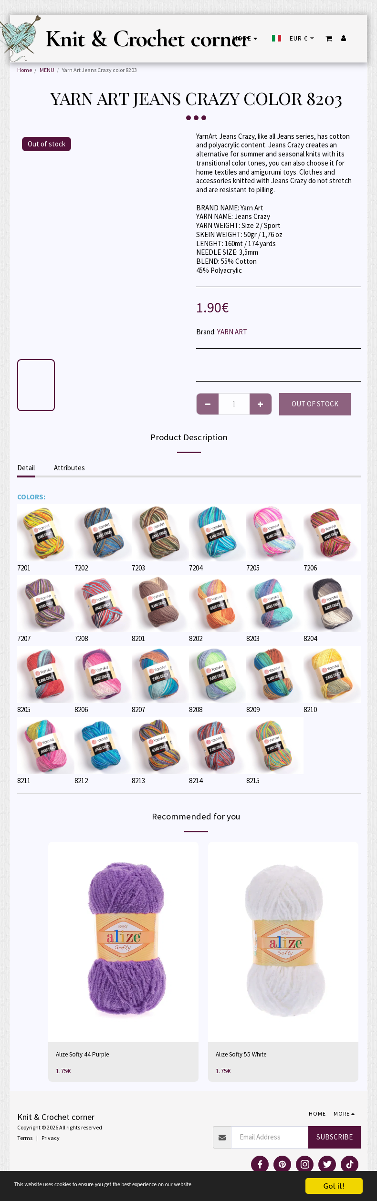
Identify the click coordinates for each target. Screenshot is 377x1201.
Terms (24, 1139)
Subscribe (334, 1137)
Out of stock (315, 403)
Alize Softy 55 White (244, 1054)
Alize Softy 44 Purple (85, 1054)
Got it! (334, 1186)
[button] (329, 38)
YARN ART (232, 331)
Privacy (51, 1139)
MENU (47, 69)
